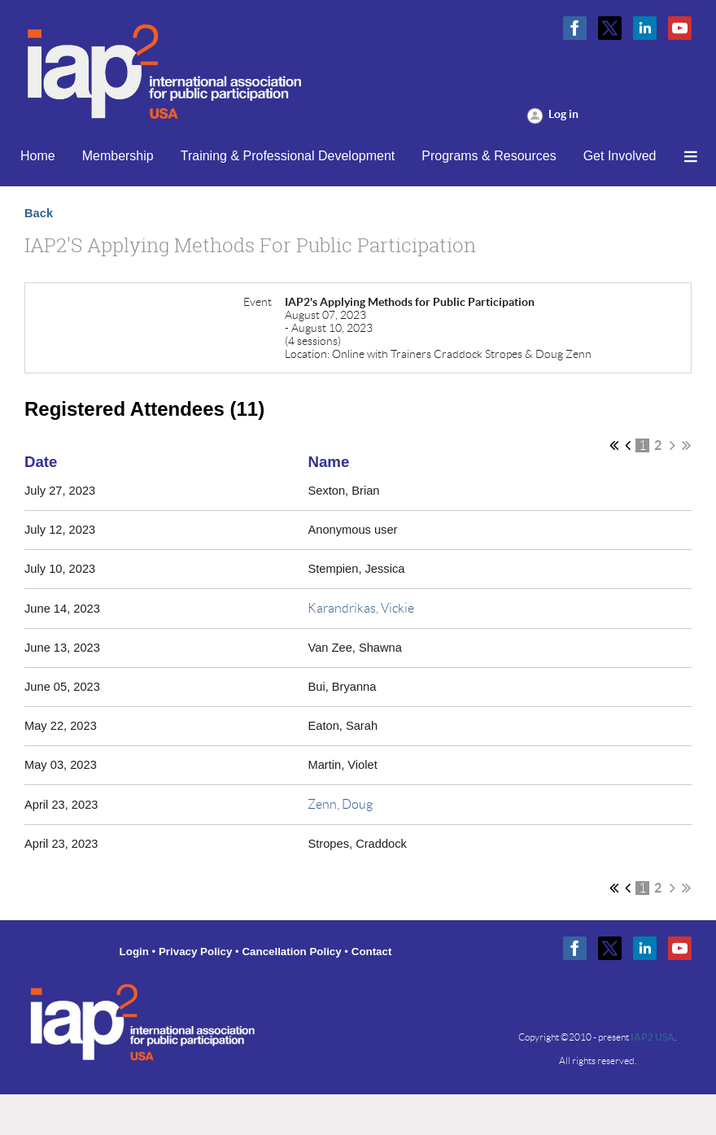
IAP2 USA (653, 1037)
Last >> (686, 445)
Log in (563, 113)
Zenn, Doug (340, 804)
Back (38, 213)
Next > (672, 445)
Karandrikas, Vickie (361, 608)
